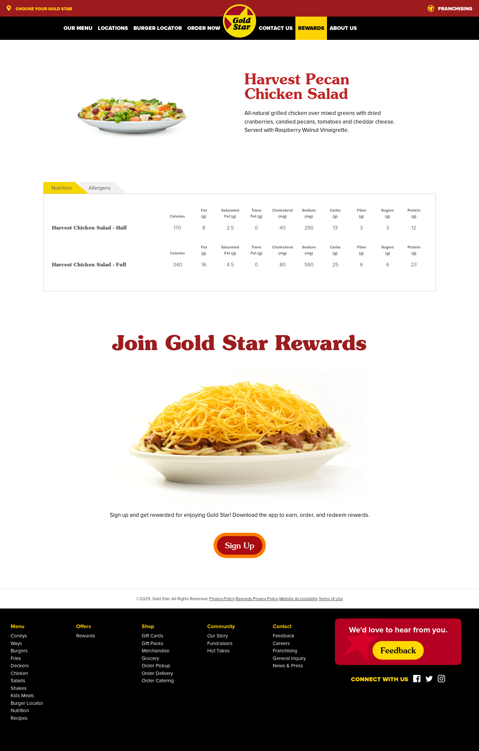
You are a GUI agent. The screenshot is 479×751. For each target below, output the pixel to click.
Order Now (203, 28)
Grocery (150, 658)
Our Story (217, 635)
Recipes (19, 717)
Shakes (19, 688)
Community (221, 626)
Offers (83, 626)
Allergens (99, 188)
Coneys (19, 635)
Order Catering (158, 680)
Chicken (19, 673)
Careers (281, 643)
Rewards (311, 28)
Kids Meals (22, 695)
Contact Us (276, 28)
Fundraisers (220, 643)
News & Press (288, 665)
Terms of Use (331, 599)
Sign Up (239, 545)
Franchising (285, 650)
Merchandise (155, 650)
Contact (282, 626)
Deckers (20, 665)
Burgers (19, 650)
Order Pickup (156, 665)
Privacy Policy (222, 599)
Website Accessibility (298, 599)
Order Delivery (157, 673)
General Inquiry (289, 658)
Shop (148, 626)
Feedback (283, 635)
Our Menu (78, 28)
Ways (16, 643)
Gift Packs (152, 643)
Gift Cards (152, 635)
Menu (17, 626)
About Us (343, 28)
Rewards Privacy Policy (257, 599)
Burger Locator (157, 28)
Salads (18, 680)
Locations (113, 28)
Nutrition (62, 188)
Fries (16, 658)
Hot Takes (218, 650)
